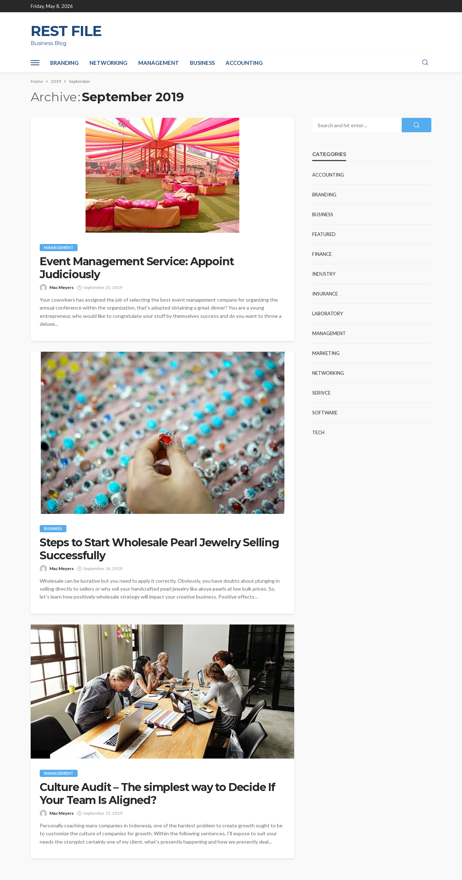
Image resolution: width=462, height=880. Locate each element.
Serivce (321, 393)
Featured (324, 234)
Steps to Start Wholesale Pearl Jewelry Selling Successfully (159, 549)
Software (324, 412)
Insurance (325, 294)
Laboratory (327, 313)
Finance (322, 254)
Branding (64, 62)
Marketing (326, 353)
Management (158, 62)
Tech (318, 432)
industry (323, 274)
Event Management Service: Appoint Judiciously (137, 268)
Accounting (244, 62)
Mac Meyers (61, 287)
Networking (108, 62)
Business (202, 62)
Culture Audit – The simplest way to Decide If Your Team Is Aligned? (157, 794)
